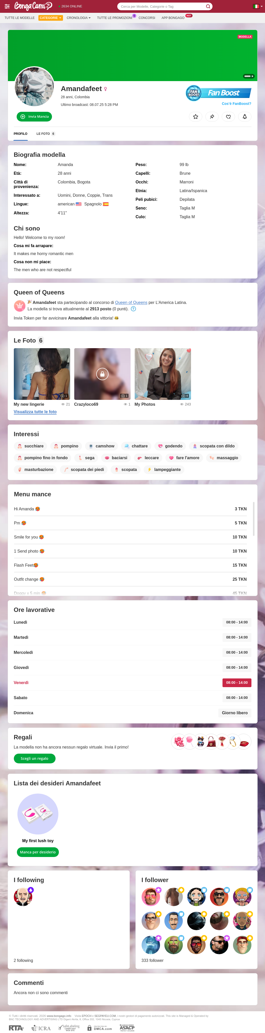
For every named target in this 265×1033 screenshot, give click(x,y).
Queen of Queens (131, 302)
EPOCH (86, 1015)
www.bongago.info (59, 1015)
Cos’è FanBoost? (236, 104)
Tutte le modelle (20, 18)
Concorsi (147, 18)
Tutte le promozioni (116, 17)
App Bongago (174, 17)
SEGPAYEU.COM (105, 1015)
